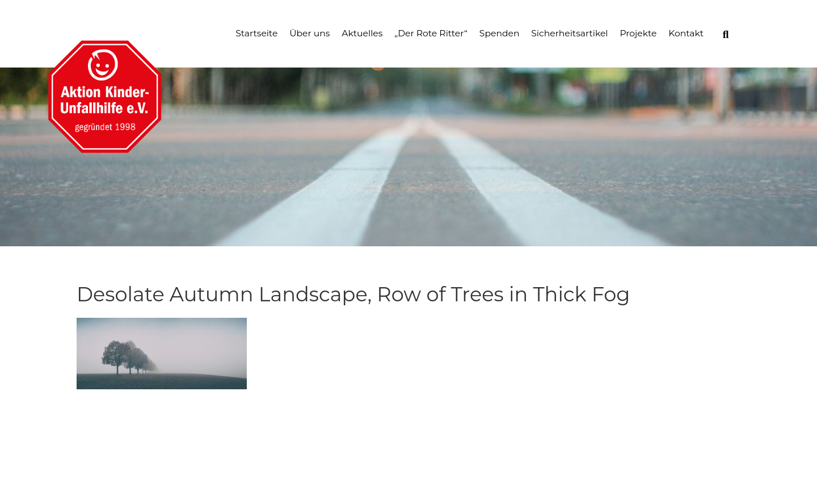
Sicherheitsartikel (569, 33)
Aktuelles (362, 33)
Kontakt (686, 33)
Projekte (638, 33)
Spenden (499, 33)
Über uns (309, 33)
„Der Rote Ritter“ (431, 33)
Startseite (256, 33)
